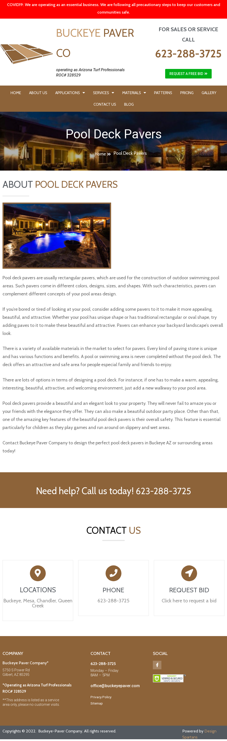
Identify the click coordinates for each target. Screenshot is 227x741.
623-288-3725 (188, 53)
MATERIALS (134, 92)
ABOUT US (38, 93)
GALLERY (209, 93)
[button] (188, 74)
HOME (16, 93)
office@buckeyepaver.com (115, 686)
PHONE (113, 591)
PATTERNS (163, 93)
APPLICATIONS (70, 92)
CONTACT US (105, 104)
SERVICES (103, 92)
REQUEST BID (189, 591)
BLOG (129, 104)
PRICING (187, 93)
